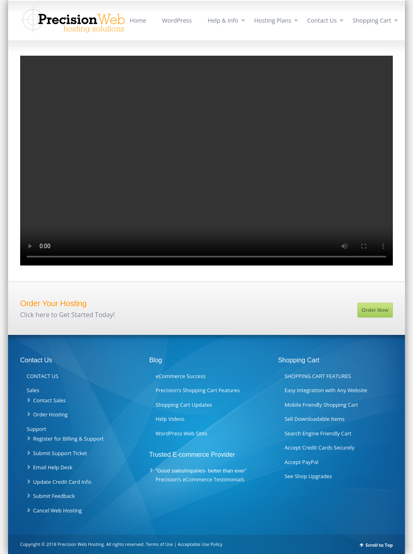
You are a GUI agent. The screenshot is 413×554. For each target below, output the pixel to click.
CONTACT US (42, 376)
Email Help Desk (53, 467)
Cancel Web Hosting (57, 510)
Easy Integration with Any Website (325, 390)
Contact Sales (49, 400)
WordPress (177, 20)
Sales (33, 390)
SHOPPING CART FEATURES (317, 376)
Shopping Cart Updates (184, 404)
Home (137, 20)
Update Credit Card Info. (62, 481)
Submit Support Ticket (60, 453)
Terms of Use (159, 544)
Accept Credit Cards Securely (319, 447)
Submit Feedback (54, 496)
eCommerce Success (181, 376)
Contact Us (321, 20)
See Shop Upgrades (308, 476)
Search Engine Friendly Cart (317, 433)
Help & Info (223, 20)
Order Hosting (50, 414)
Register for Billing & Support (68, 438)
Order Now (375, 310)
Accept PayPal (301, 462)
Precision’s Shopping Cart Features (198, 390)
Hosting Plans (272, 20)
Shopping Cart (372, 20)
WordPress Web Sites (181, 433)
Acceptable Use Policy (200, 544)
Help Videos (170, 418)
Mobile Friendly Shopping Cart (321, 404)
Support (36, 429)
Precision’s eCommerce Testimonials (200, 479)
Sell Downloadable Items (314, 418)
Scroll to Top (379, 545)
